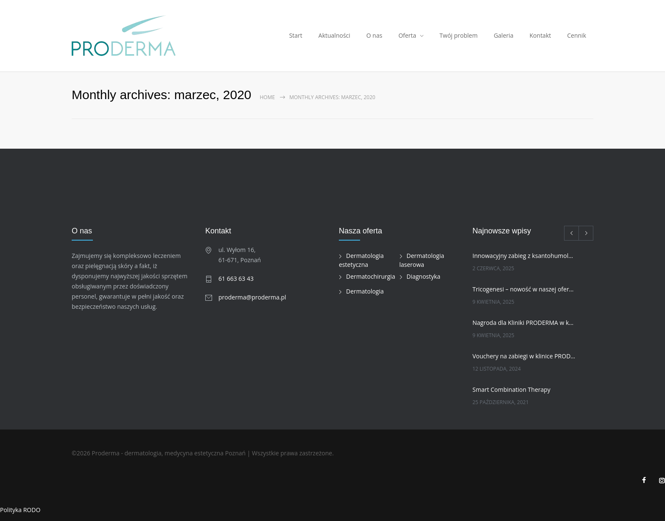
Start (295, 35)
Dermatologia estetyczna (361, 260)
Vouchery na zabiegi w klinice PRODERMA (523, 356)
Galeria (503, 35)
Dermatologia (365, 291)
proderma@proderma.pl (252, 297)
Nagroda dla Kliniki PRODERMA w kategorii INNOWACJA (523, 323)
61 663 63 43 (236, 278)
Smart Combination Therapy (511, 389)
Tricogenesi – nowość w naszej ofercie (523, 289)
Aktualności (334, 35)
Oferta (407, 35)
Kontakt (540, 35)
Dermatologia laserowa (422, 260)
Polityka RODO (20, 510)
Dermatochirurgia (370, 276)
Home (267, 97)
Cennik (576, 35)
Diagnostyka (424, 276)
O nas (374, 35)
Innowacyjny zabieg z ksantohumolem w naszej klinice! (523, 256)
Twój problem (458, 35)
